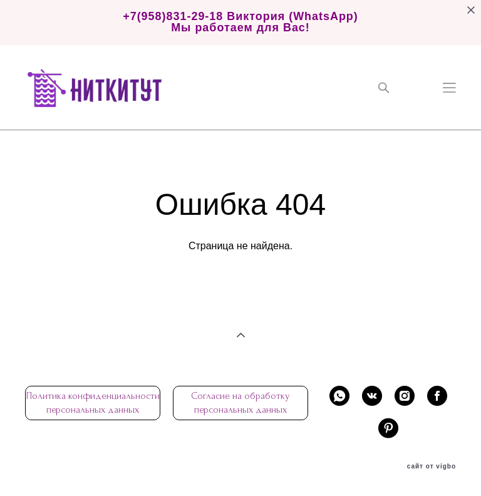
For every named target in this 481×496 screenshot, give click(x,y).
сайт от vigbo (431, 466)
